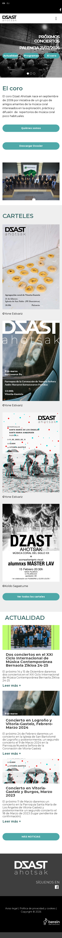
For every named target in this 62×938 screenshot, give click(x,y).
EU (8, 3)
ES (3, 3)
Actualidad (10, 55)
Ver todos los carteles (31, 596)
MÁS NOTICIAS (31, 836)
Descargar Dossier (31, 145)
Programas (31, 55)
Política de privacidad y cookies (37, 908)
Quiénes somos (31, 128)
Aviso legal (11, 908)
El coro (51, 55)
